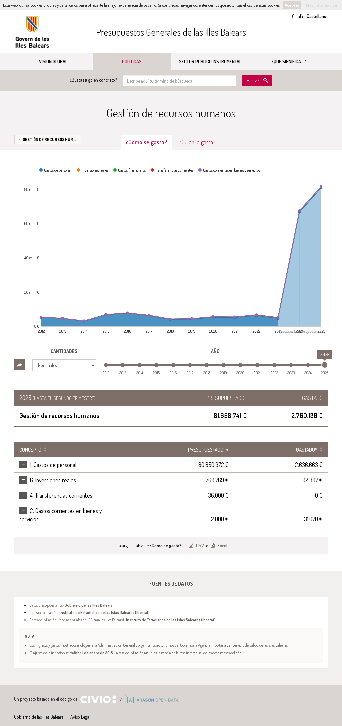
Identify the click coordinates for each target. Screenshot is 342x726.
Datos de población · (89, 604)
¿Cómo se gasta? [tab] (146, 142)
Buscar (253, 80)
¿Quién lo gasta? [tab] (197, 142)
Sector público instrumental (210, 61)
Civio (98, 691)
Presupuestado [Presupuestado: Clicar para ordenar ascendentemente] (258, 449)
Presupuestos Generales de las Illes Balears (171, 32)
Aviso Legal (80, 708)
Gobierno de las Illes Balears (32, 32)
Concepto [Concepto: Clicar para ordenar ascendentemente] (30, 449)
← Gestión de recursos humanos (49, 139)
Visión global (53, 61)
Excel (222, 537)
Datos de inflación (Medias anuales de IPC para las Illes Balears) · (122, 611)
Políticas (132, 61)
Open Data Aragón (151, 690)
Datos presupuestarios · (71, 596)
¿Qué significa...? (289, 61)
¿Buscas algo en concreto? (93, 80)
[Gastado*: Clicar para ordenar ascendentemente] (307, 450)
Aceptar (292, 5)
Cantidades (64, 351)
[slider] (324, 364)
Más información (321, 5)
